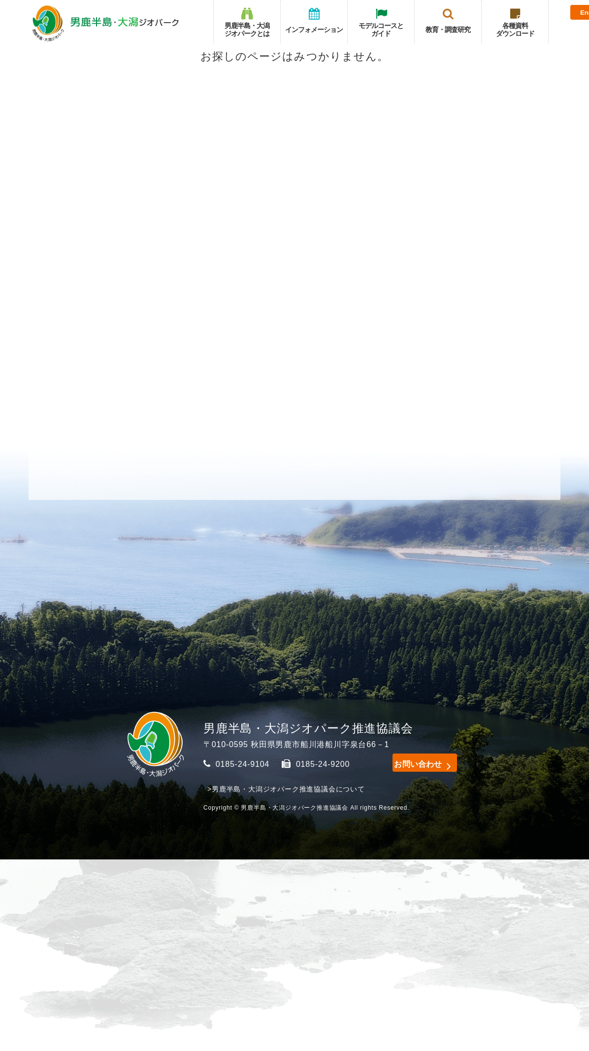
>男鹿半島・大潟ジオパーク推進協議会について (286, 789)
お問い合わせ (412, 762)
